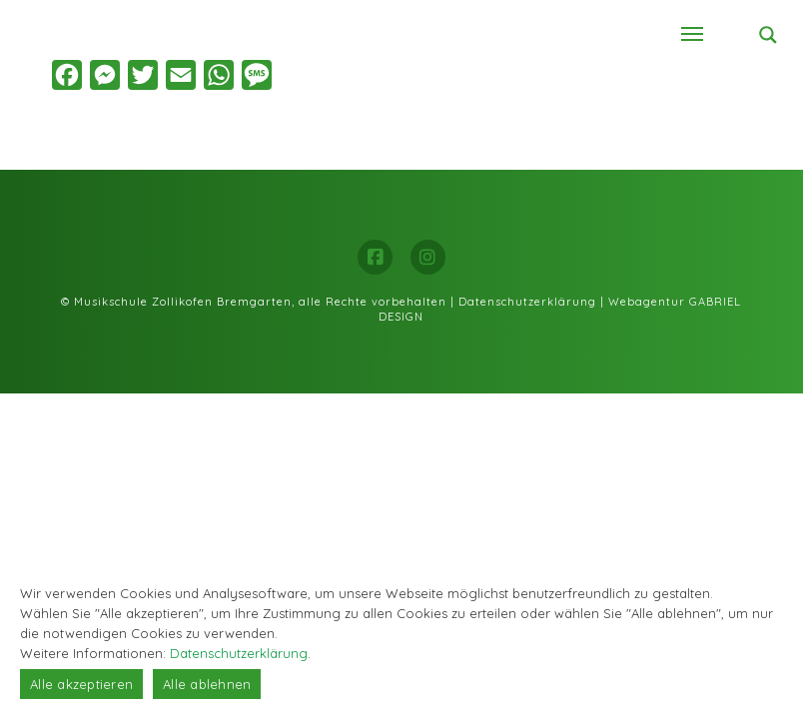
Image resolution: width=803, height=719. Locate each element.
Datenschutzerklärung (527, 302)
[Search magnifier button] (768, 35)
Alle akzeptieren (81, 684)
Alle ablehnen (207, 684)
